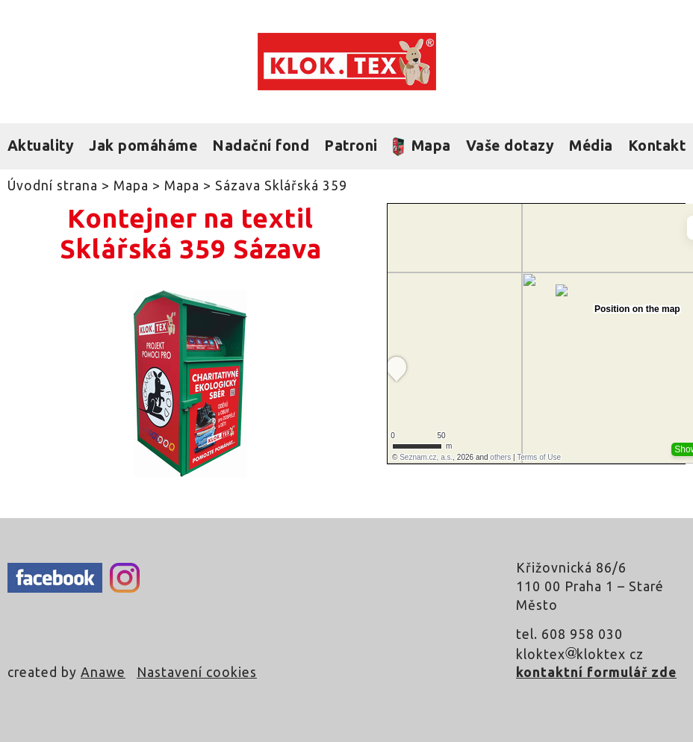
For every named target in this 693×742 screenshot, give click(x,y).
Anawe (103, 672)
